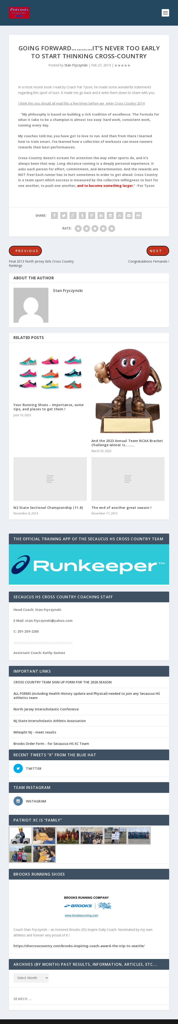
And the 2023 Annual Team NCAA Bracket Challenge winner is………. (127, 442)
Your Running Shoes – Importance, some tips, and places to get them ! (48, 407)
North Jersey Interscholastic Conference (46, 709)
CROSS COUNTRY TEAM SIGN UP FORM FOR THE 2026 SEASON (62, 682)
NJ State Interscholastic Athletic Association (49, 721)
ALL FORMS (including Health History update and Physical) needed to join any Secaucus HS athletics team (86, 695)
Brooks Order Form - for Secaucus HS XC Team (51, 743)
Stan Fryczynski (75, 65)
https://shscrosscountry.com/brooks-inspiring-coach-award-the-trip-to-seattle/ (78, 946)
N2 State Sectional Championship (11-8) (48, 507)
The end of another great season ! (121, 507)
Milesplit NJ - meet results (34, 732)
